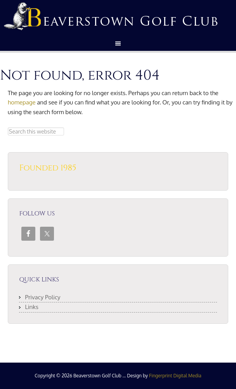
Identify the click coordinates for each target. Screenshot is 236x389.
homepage (22, 102)
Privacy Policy (42, 297)
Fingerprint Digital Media (175, 376)
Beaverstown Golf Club (118, 15)
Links (31, 307)
